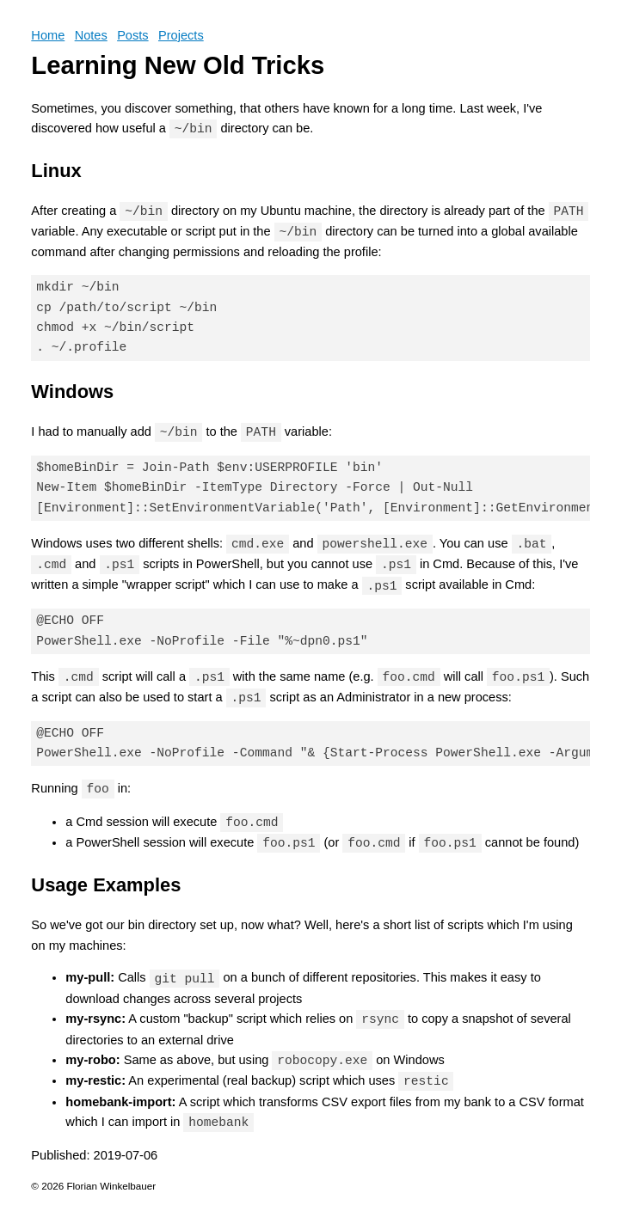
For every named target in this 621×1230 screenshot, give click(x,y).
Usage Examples (106, 885)
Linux (56, 170)
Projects (181, 35)
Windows (72, 391)
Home (48, 35)
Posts (133, 35)
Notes (91, 35)
